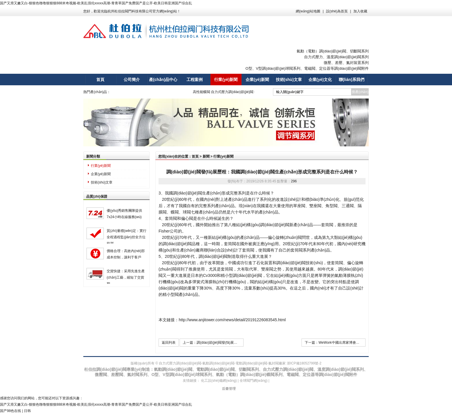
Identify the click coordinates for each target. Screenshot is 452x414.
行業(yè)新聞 (226, 79)
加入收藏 (360, 11)
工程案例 (195, 79)
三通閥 (348, 205)
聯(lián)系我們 (351, 79)
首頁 (100, 79)
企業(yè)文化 (320, 79)
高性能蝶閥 (203, 92)
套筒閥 (327, 224)
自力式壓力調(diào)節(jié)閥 (234, 92)
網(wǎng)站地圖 (308, 11)
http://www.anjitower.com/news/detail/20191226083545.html (232, 319)
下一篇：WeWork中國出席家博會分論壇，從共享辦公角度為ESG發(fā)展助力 (335, 343)
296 (294, 181)
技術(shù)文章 (289, 79)
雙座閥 (315, 205)
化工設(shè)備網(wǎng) (219, 381)
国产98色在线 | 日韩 (15, 411)
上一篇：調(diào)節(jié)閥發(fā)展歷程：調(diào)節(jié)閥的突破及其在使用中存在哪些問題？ (213, 343)
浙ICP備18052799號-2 (304, 363)
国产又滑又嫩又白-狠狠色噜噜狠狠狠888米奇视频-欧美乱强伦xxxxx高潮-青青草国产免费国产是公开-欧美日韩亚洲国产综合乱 (96, 3)
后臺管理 (229, 389)
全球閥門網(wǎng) (254, 381)
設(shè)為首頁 (337, 11)
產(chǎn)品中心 (163, 79)
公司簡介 (132, 79)
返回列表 (169, 343)
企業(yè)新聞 (257, 79)
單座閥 (299, 205)
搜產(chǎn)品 (360, 93)
